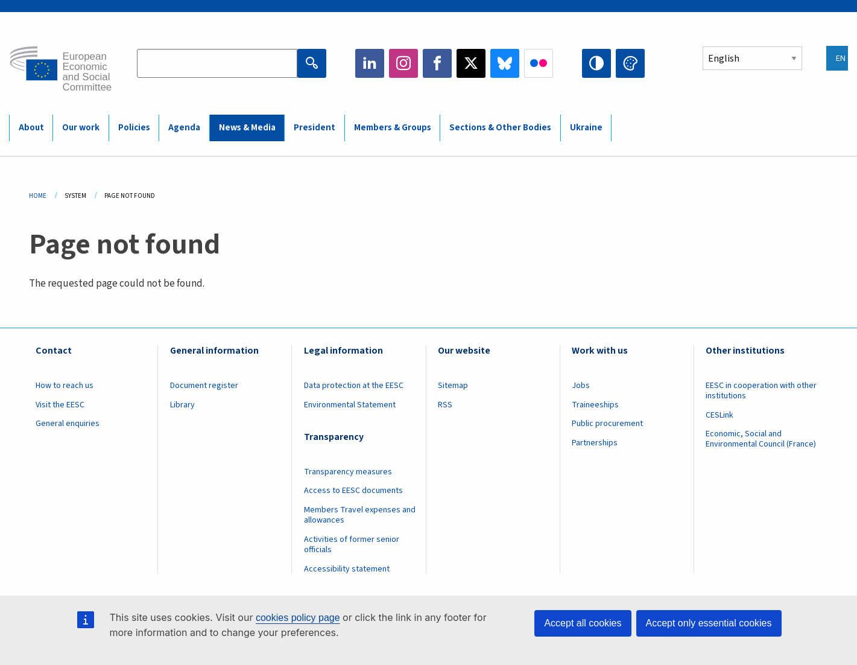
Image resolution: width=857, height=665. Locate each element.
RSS (445, 405)
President (314, 127)
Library (182, 405)
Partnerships (595, 443)
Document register (204, 386)
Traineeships (595, 405)
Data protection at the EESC (353, 386)
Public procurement (607, 424)
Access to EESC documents (353, 491)
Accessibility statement (347, 569)
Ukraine (586, 127)
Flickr (538, 63)
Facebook (437, 63)
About (31, 127)
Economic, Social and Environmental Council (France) (762, 439)
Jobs (581, 386)
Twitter (471, 63)
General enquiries (68, 424)
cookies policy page (298, 617)
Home (37, 195)
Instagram (403, 63)
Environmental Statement (350, 405)
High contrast (596, 63)
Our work (81, 127)
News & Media (247, 127)
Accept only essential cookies (709, 623)
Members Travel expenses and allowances (360, 515)
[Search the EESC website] (217, 63)
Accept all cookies (582, 623)
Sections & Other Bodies (500, 127)
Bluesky (504, 63)
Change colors (630, 63)
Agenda (184, 127)
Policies (134, 127)
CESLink (719, 415)
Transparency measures (348, 472)
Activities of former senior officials (351, 544)
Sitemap (453, 386)
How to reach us (64, 386)
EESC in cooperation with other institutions (761, 391)
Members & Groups (392, 127)
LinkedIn (369, 63)
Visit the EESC (60, 405)
